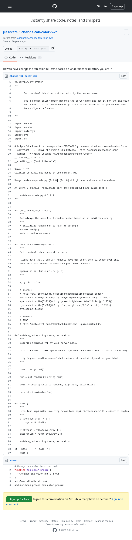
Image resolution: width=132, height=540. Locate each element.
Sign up (117, 6)
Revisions (31, 57)
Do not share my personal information (66, 524)
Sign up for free (19, 499)
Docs (78, 521)
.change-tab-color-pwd (39, 32)
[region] (66, 267)
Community (67, 521)
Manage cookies (104, 521)
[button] (52, 48)
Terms (22, 521)
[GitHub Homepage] (54, 530)
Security (43, 521)
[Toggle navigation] (10, 6)
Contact (88, 521)
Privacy (32, 521)
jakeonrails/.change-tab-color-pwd (35, 38)
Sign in (102, 6)
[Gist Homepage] (54, 6)
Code (10, 57)
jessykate (10, 32)
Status (54, 521)
